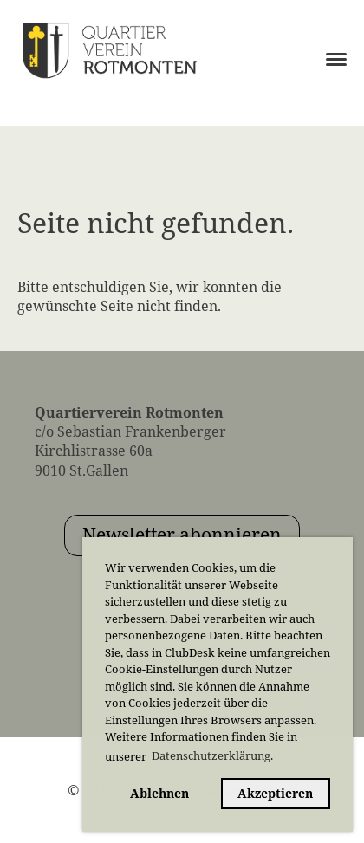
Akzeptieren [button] (275, 793)
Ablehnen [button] (159, 793)
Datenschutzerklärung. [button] (212, 755)
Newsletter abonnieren (182, 534)
